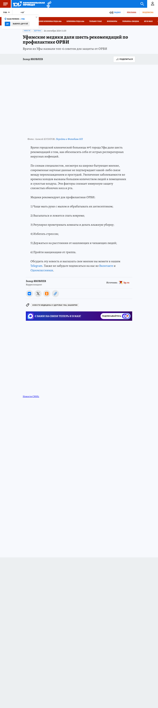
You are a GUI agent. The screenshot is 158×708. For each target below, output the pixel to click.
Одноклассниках (41, 270)
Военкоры (112, 21)
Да (7, 24)
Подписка (147, 12)
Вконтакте (106, 266)
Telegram (36, 266)
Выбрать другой (20, 24)
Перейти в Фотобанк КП (69, 139)
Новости (27, 30)
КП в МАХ (148, 21)
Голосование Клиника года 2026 (45, 21)
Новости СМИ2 (31, 396)
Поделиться (124, 59)
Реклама (131, 12)
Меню (4, 3)
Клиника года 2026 (75, 21)
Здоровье (37, 30)
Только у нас (95, 21)
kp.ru (126, 282)
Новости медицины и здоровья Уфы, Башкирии (55, 305)
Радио (117, 12)
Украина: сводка (130, 21)
